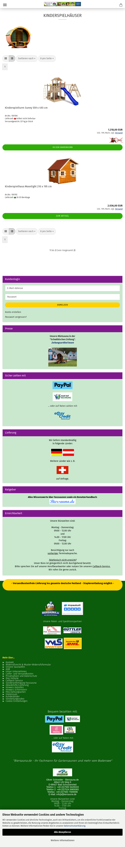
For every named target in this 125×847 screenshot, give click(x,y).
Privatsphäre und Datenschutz (21, 676)
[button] (5, 58)
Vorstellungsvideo (15, 699)
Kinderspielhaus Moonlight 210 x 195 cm (28, 186)
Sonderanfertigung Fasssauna (21, 683)
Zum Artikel (62, 216)
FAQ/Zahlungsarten (16, 692)
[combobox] (27, 58)
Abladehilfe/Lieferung (17, 685)
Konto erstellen (13, 312)
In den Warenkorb (63, 147)
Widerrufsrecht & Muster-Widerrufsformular (28, 665)
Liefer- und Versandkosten (19, 674)
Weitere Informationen (62, 840)
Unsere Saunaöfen (15, 667)
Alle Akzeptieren (62, 832)
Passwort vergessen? (16, 317)
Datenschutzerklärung (74, 826)
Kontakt (10, 662)
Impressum (11, 694)
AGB (8, 669)
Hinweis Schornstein (16, 690)
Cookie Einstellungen (16, 701)
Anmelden (62, 305)
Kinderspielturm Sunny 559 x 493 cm (26, 107)
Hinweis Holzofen (15, 687)
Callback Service (14, 681)
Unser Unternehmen (16, 671)
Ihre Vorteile (12, 678)
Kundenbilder (13, 696)
